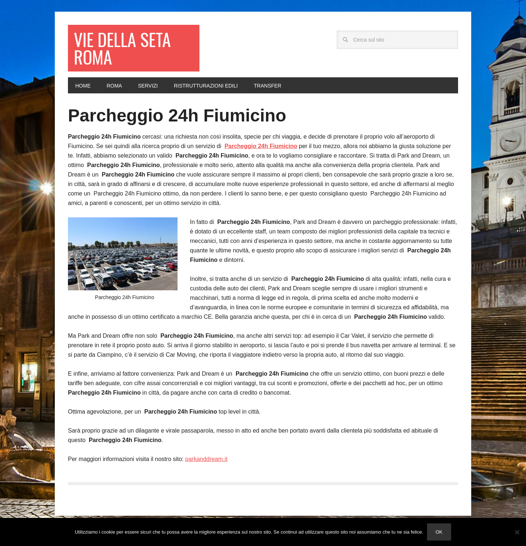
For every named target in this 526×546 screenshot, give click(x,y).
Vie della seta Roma (122, 48)
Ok (439, 532)
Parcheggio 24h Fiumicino (177, 115)
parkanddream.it (206, 459)
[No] (517, 532)
